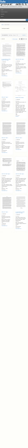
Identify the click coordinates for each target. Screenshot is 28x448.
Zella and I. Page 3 (5, 97)
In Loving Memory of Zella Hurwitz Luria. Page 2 (20, 212)
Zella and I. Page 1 (5, 137)
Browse (2, 14)
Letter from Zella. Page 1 (20, 173)
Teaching (5, 75)
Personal (3, 75)
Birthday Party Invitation (20, 97)
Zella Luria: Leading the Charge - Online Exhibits (4, 2)
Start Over (23, 35)
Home (2, 9)
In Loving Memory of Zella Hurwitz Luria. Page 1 (6, 59)
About (2, 16)
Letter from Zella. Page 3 (6, 173)
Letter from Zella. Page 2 (20, 59)
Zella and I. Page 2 (19, 137)
